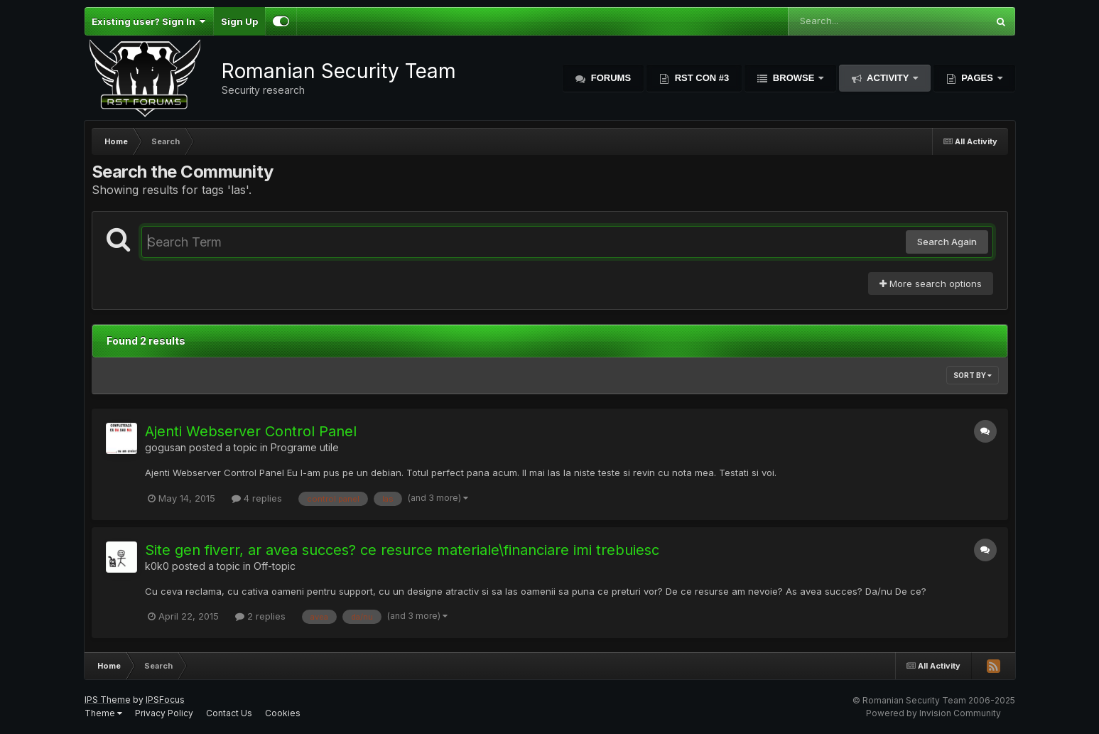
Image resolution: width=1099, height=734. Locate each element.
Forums (609, 77)
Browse (793, 77)
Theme (103, 713)
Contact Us (229, 713)
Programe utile (305, 447)
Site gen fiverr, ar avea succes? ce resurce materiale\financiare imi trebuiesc (402, 549)
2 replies (260, 616)
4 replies (257, 498)
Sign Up (239, 21)
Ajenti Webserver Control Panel (251, 431)
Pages (977, 77)
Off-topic (275, 566)
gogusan (165, 447)
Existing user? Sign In (149, 21)
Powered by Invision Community (933, 713)
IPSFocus (165, 699)
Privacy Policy (164, 713)
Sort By (972, 375)
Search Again (947, 241)
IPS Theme (108, 699)
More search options (930, 283)
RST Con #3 (700, 77)
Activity (888, 77)
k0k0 (157, 566)
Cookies (283, 713)
